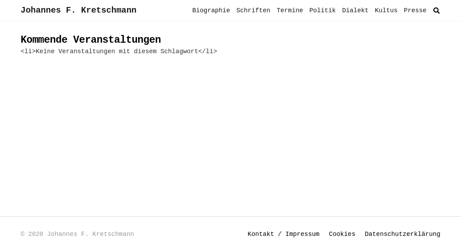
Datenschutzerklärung (402, 234)
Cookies (342, 234)
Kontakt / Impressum (283, 234)
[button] (437, 10)
